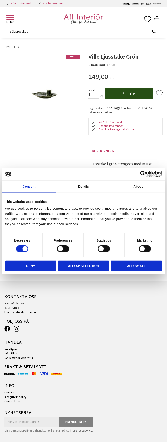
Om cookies (12, 401)
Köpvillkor (10, 353)
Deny (30, 265)
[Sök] (154, 32)
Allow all (136, 265)
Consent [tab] (29, 186)
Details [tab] (83, 186)
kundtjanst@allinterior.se (20, 312)
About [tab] (138, 186)
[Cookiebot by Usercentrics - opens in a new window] (143, 174)
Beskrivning (103, 151)
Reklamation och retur (18, 358)
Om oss (9, 392)
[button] (10, 18)
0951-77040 (11, 308)
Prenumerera (76, 422)
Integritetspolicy (15, 397)
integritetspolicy (81, 430)
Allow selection (83, 265)
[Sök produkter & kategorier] (82, 32)
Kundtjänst (11, 349)
